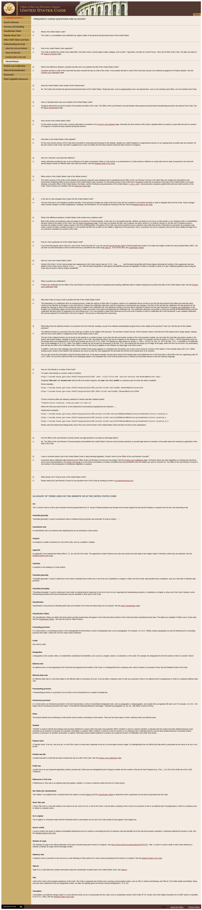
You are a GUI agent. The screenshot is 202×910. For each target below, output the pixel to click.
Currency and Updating (106, 124)
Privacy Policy (194, 907)
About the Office (176, 907)
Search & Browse (50, 54)
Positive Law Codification (50, 73)
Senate (78, 462)
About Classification (51, 108)
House (69, 462)
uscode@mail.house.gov (124, 481)
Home (197, 14)
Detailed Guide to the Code (105, 163)
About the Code (80, 186)
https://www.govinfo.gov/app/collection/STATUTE (129, 845)
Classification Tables (136, 248)
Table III (108, 248)
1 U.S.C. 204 (134, 184)
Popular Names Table (117, 246)
